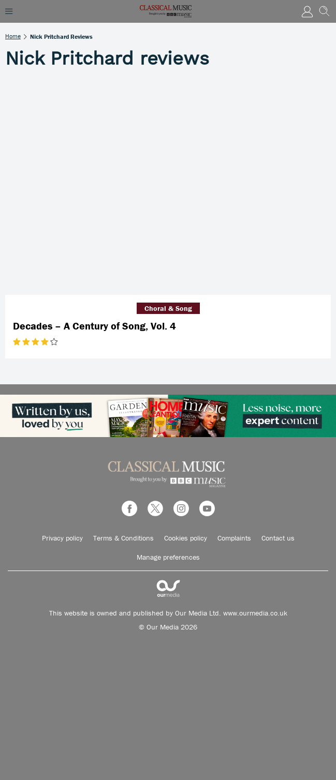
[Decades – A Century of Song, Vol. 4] (168, 186)
